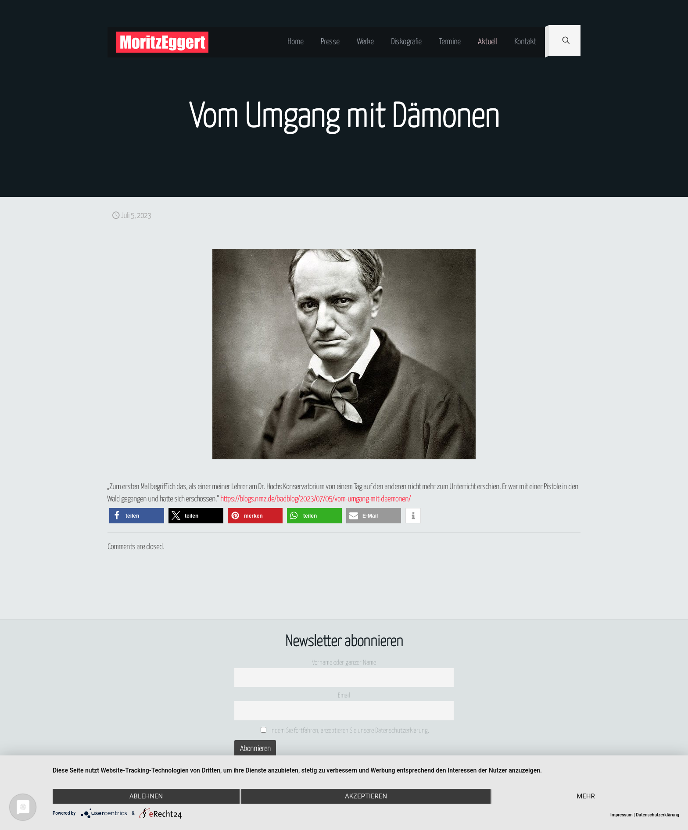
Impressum (621, 814)
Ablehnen (146, 796)
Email (344, 695)
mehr (586, 796)
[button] (136, 515)
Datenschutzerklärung (657, 814)
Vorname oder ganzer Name (344, 662)
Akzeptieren (366, 796)
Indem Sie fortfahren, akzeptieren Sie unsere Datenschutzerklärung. (345, 730)
